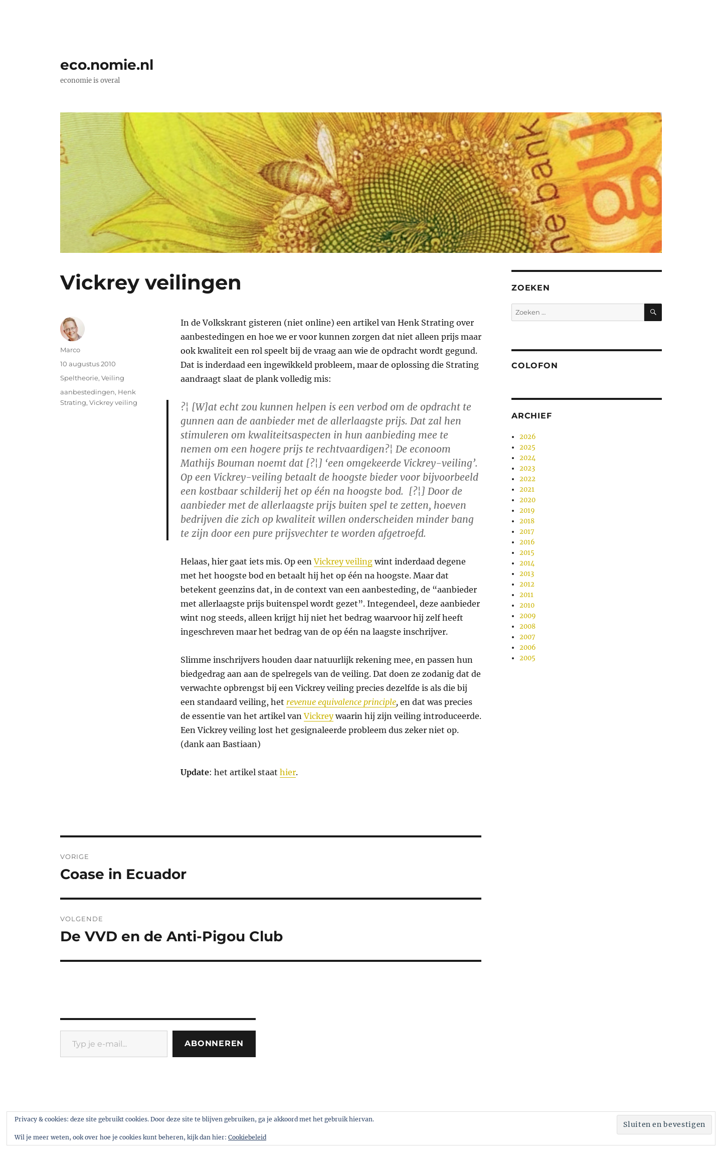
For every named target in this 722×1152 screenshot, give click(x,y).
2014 (526, 563)
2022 (527, 479)
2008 (527, 626)
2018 (526, 521)
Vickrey (318, 716)
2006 (527, 647)
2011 (526, 595)
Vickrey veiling (343, 561)
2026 (527, 437)
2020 (527, 500)
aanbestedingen (87, 392)
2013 (526, 573)
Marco (70, 350)
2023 (527, 468)
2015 (526, 552)
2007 (527, 637)
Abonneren (214, 1043)
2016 (527, 542)
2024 (527, 458)
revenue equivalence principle (341, 702)
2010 (526, 605)
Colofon (534, 365)
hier (288, 772)
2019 (527, 510)
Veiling (112, 378)
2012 (526, 584)
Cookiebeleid (247, 1137)
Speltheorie (79, 378)
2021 (526, 489)
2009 (527, 616)
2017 (526, 531)
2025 (527, 447)
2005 (527, 658)
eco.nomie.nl (106, 64)
